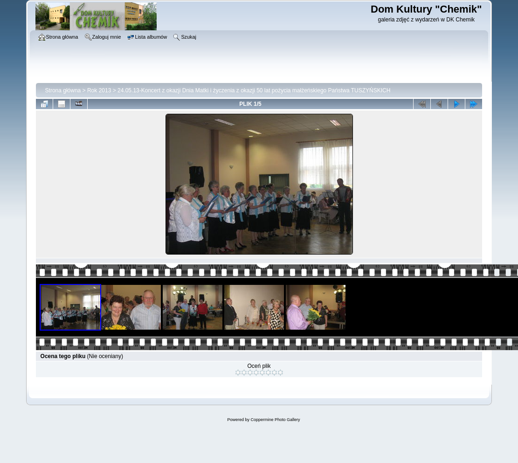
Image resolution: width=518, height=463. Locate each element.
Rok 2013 (99, 90)
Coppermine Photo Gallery (275, 419)
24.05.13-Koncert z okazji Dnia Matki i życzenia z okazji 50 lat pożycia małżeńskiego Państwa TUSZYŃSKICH (253, 90)
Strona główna (63, 90)
